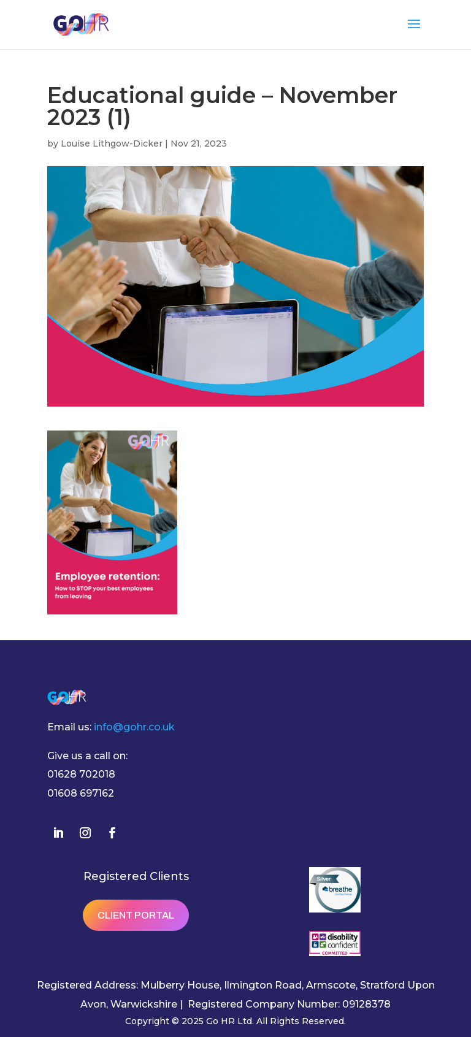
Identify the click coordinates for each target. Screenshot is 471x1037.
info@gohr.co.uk (134, 727)
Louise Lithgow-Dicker (112, 143)
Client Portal (136, 915)
